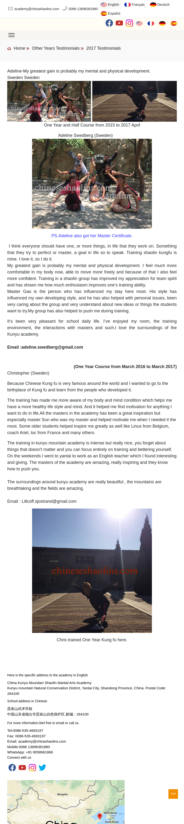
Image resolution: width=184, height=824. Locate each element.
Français (138, 4)
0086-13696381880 (83, 9)
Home (16, 48)
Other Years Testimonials (56, 48)
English (113, 4)
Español (114, 13)
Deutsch (163, 4)
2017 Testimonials (103, 48)
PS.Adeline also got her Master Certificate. (91, 235)
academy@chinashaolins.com (36, 9)
